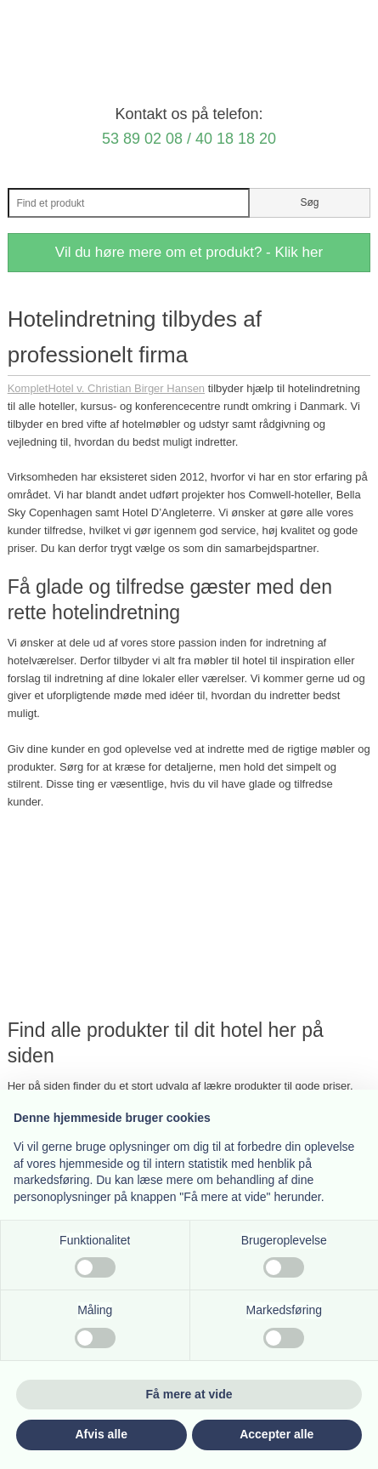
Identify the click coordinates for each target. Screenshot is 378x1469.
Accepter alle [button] (276, 1434)
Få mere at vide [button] (189, 1394)
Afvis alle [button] (101, 1434)
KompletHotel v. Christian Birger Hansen (106, 388)
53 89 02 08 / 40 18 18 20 (189, 138)
